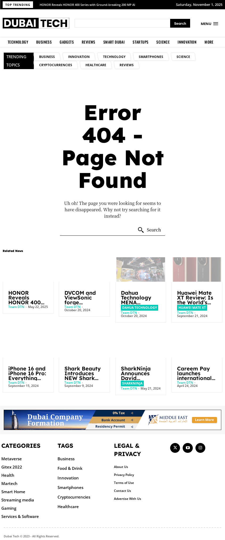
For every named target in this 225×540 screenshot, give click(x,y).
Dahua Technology (139, 307)
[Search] (180, 23)
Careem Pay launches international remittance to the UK (195, 378)
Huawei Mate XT (192, 307)
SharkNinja (132, 383)
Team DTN (16, 307)
